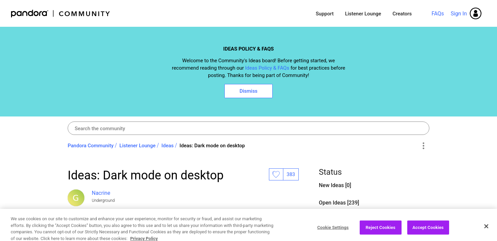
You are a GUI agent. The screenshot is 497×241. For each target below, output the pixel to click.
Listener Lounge (363, 14)
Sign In (459, 13)
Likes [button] (276, 174)
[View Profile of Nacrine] (101, 193)
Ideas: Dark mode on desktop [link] (212, 146)
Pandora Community (61, 13)
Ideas (167, 146)
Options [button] (423, 146)
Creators (402, 14)
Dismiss (248, 91)
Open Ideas (106, 227)
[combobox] (248, 128)
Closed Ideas (335, 220)
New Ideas (332, 185)
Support (325, 14)
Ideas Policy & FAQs (267, 68)
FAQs (437, 13)
